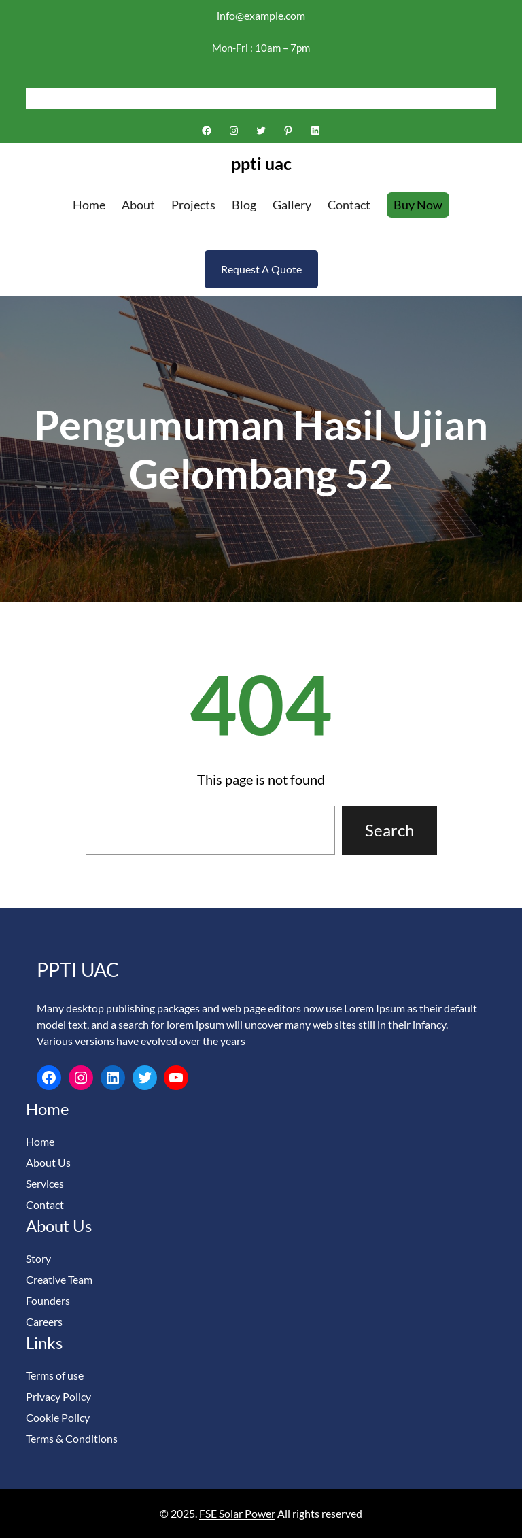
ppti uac (261, 163)
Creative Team (59, 1279)
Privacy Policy (58, 1396)
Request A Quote (261, 268)
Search (389, 830)
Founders (48, 1300)
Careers (44, 1321)
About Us (48, 1162)
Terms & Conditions (72, 1438)
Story (38, 1258)
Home (40, 1141)
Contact (45, 1204)
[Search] (486, 98)
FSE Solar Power (237, 1513)
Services (45, 1183)
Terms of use (55, 1375)
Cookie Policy (58, 1417)
